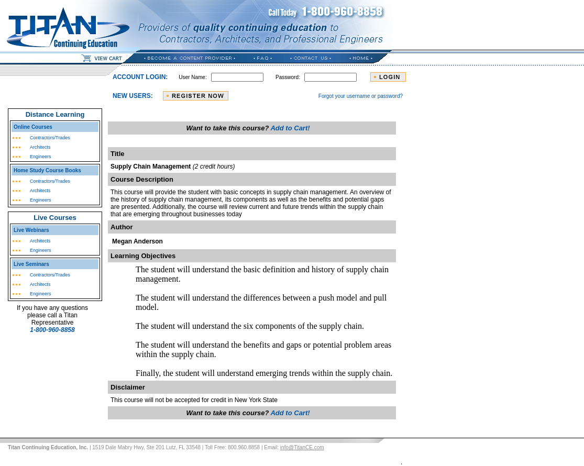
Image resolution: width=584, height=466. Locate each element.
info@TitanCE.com (302, 447)
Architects (40, 147)
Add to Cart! (290, 128)
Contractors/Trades (50, 137)
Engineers (40, 156)
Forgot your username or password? (360, 96)
